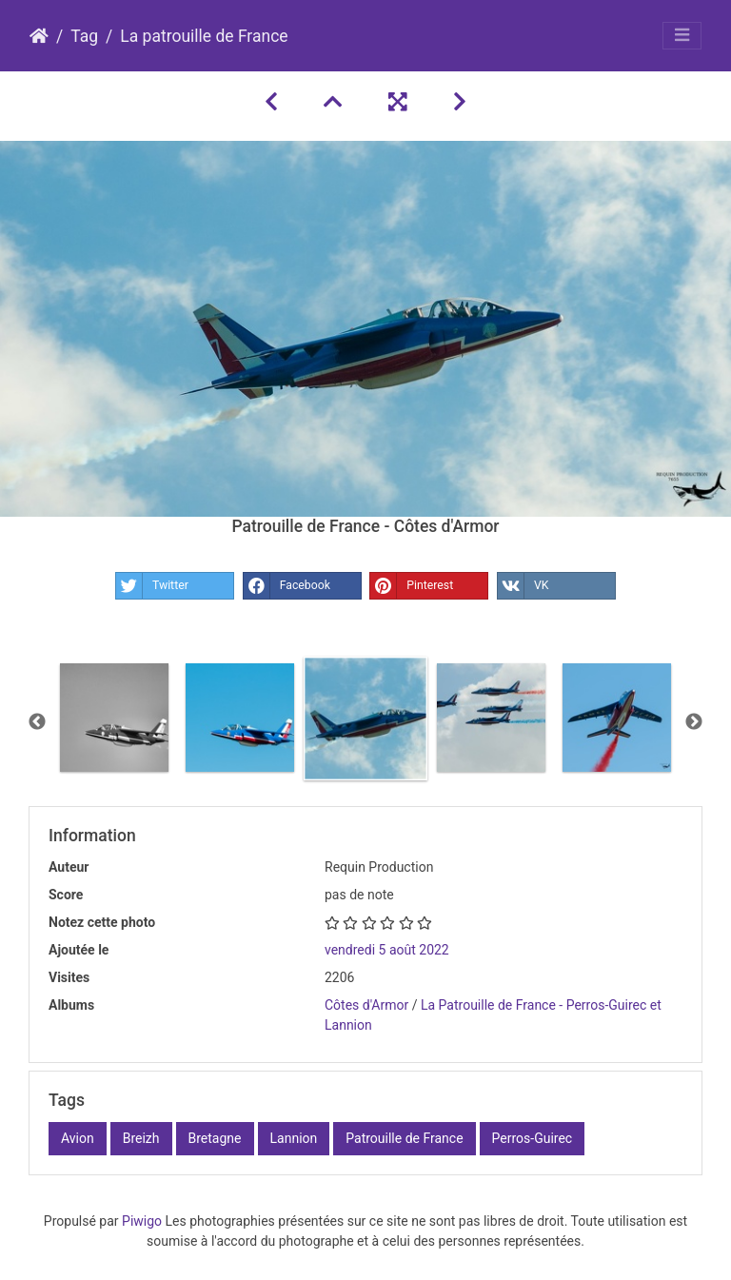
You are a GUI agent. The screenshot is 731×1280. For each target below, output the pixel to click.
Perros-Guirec (532, 1138)
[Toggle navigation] (681, 35)
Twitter (152, 585)
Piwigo (142, 1221)
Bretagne (215, 1138)
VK (523, 585)
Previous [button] (37, 722)
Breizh (141, 1138)
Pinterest (411, 585)
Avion (77, 1138)
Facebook (287, 585)
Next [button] (693, 722)
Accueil (39, 36)
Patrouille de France (404, 1138)
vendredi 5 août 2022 (387, 949)
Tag (84, 36)
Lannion (294, 1138)
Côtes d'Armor (366, 1005)
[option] (114, 717)
